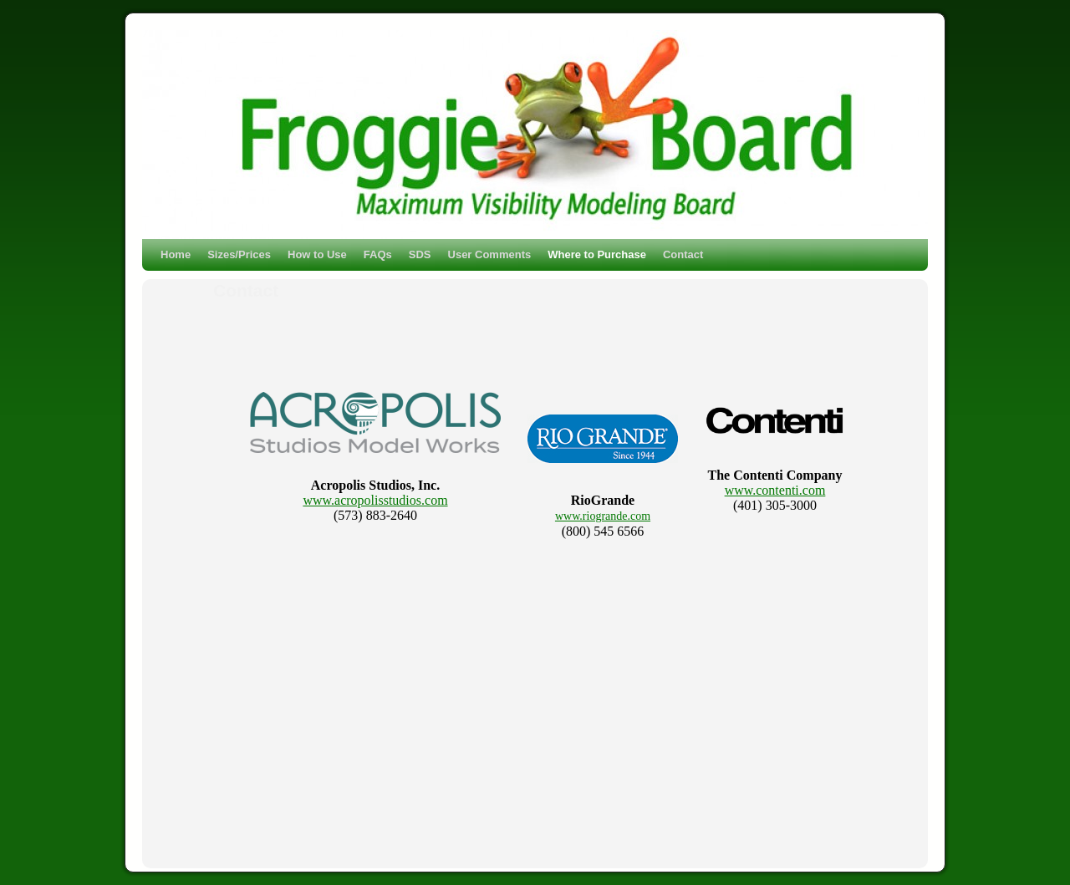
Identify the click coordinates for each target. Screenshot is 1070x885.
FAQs (378, 254)
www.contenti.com (775, 490)
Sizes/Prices (239, 254)
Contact (683, 254)
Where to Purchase (597, 254)
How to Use (317, 254)
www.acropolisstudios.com (375, 500)
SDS (420, 254)
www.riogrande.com (602, 516)
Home (175, 254)
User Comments (490, 254)
